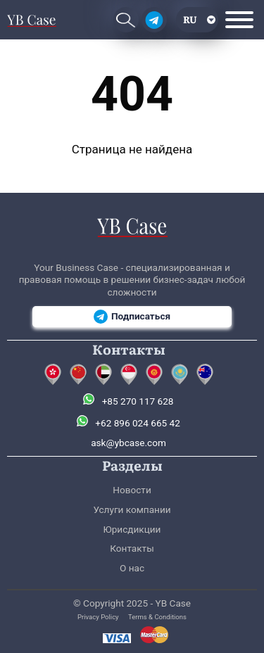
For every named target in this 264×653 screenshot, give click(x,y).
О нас (132, 567)
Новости (132, 489)
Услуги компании (131, 509)
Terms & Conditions (157, 617)
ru (190, 19)
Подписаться (132, 317)
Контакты (131, 548)
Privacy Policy (98, 617)
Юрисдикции (132, 529)
